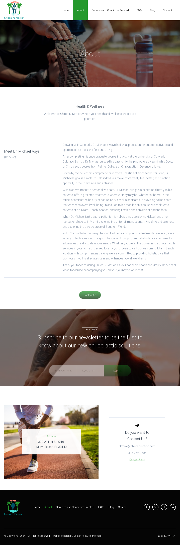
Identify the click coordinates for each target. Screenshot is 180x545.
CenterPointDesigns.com (88, 535)
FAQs (101, 507)
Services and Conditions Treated (75, 507)
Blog (111, 507)
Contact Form (137, 464)
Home (37, 507)
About (48, 507)
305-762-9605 (137, 457)
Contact (122, 507)
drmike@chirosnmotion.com (137, 451)
